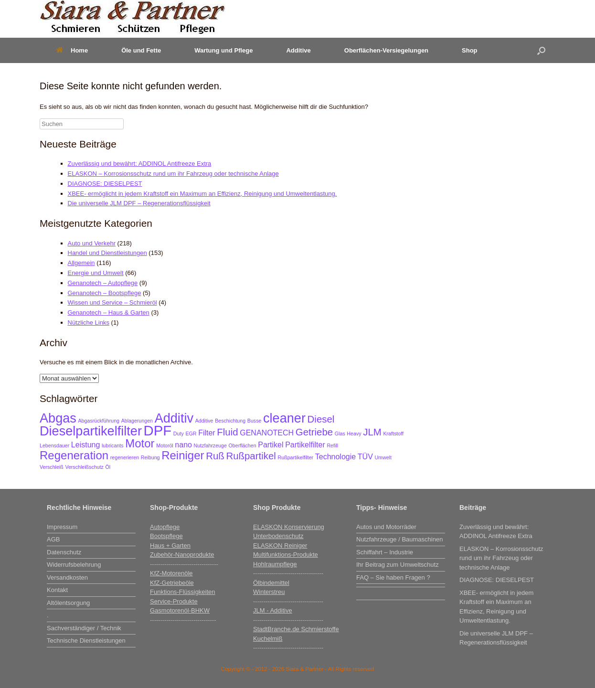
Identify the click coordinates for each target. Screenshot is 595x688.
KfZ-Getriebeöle (172, 582)
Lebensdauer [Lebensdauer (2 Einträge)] (54, 445)
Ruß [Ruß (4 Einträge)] (215, 455)
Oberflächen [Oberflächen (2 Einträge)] (242, 445)
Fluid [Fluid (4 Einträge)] (227, 431)
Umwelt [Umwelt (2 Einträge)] (383, 457)
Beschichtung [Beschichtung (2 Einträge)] (230, 420)
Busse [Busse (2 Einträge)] (254, 420)
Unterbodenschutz (278, 536)
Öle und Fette (141, 50)
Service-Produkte (174, 601)
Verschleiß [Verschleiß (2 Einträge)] (52, 467)
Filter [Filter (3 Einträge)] (206, 433)
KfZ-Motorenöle (171, 573)
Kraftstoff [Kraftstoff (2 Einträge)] (393, 433)
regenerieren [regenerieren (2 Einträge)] (124, 457)
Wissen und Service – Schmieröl (112, 302)
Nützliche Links (88, 322)
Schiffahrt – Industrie (384, 552)
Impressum (62, 526)
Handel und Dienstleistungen (107, 252)
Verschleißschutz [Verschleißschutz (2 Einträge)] (84, 467)
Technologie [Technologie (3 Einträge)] (335, 457)
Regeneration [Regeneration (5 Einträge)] (74, 455)
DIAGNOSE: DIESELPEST (105, 183)
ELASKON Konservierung (288, 526)
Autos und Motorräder (386, 526)
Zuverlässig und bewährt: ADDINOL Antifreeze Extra (140, 163)
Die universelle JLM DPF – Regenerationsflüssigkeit (139, 203)
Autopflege (165, 526)
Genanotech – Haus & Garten (108, 312)
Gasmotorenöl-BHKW (180, 610)
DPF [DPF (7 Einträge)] (158, 430)
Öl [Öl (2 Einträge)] (108, 467)
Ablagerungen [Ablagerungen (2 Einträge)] (137, 420)
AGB (53, 539)
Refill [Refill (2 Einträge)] (332, 445)
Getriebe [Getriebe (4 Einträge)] (314, 431)
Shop (470, 50)
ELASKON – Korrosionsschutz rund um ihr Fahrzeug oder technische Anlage (173, 173)
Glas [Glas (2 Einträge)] (340, 433)
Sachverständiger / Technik (84, 628)
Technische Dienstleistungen (86, 640)
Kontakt (57, 589)
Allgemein (81, 262)
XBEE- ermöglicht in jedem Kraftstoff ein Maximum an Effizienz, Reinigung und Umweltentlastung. (202, 193)
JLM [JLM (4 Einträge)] (372, 431)
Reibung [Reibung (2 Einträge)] (150, 457)
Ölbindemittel (271, 582)
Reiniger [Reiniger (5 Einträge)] (182, 455)
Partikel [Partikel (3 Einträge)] (270, 445)
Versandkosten (67, 577)
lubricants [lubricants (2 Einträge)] (113, 445)
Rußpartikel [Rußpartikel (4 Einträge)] (251, 455)
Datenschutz (64, 552)
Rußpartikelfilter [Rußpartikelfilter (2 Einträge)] (296, 457)
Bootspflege (166, 536)
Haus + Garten (170, 545)
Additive (298, 50)
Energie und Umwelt (96, 272)
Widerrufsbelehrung (74, 564)
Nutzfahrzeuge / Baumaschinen (399, 539)
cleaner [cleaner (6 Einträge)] (284, 418)
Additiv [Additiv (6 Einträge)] (174, 418)
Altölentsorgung (68, 602)
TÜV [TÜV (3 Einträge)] (365, 457)
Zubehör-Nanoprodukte (182, 554)
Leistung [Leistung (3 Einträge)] (85, 445)
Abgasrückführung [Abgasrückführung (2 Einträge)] (99, 420)
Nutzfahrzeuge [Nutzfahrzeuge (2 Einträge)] (210, 445)
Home (72, 50)
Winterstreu (269, 591)
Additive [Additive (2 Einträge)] (204, 420)
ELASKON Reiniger (280, 545)
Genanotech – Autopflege (103, 282)
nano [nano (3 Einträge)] (183, 445)
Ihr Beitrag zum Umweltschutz (397, 564)
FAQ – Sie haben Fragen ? (393, 577)
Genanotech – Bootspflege (104, 292)
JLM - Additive (272, 610)
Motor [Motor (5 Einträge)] (139, 443)
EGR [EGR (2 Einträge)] (190, 433)
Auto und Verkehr (92, 243)
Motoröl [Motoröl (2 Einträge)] (164, 445)
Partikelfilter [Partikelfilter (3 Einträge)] (305, 445)
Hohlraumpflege (275, 564)
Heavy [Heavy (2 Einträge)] (354, 433)
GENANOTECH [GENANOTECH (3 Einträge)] (267, 433)
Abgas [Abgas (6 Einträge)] (58, 418)
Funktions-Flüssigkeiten (182, 591)
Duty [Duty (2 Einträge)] (178, 433)
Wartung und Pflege (223, 50)
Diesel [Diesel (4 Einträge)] (321, 418)
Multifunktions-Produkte (285, 554)
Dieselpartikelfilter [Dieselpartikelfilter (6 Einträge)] (91, 430)
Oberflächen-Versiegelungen (386, 50)
